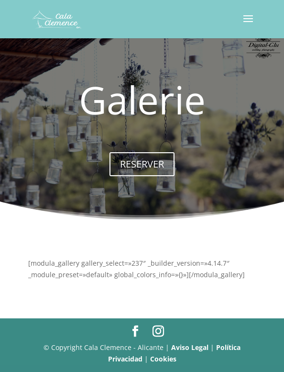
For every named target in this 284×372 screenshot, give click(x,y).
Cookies (163, 358)
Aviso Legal (189, 347)
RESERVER (142, 164)
